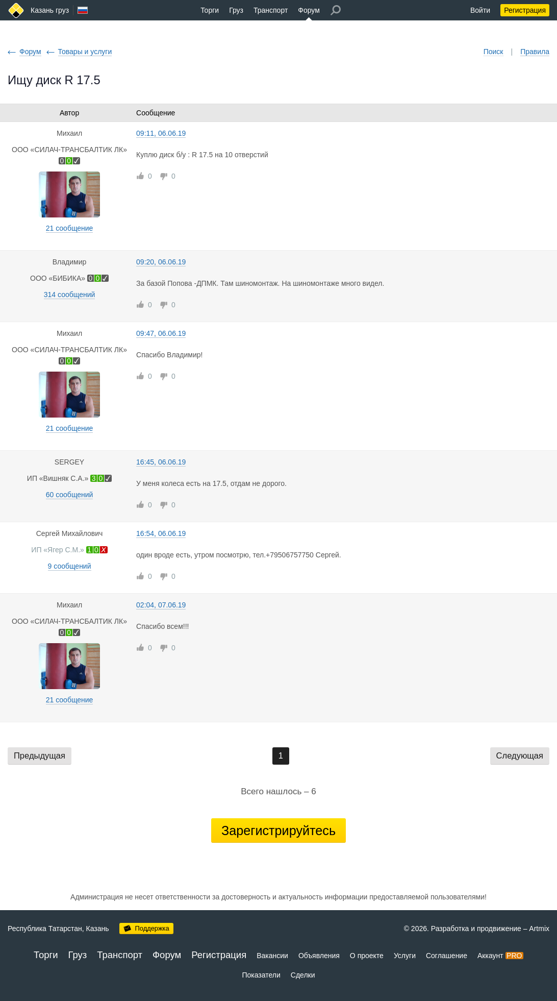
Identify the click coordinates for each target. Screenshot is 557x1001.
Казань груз (50, 10)
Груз (236, 10)
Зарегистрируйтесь (278, 830)
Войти (480, 10)
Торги (209, 10)
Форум (309, 10)
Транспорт (271, 10)
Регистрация (525, 10)
